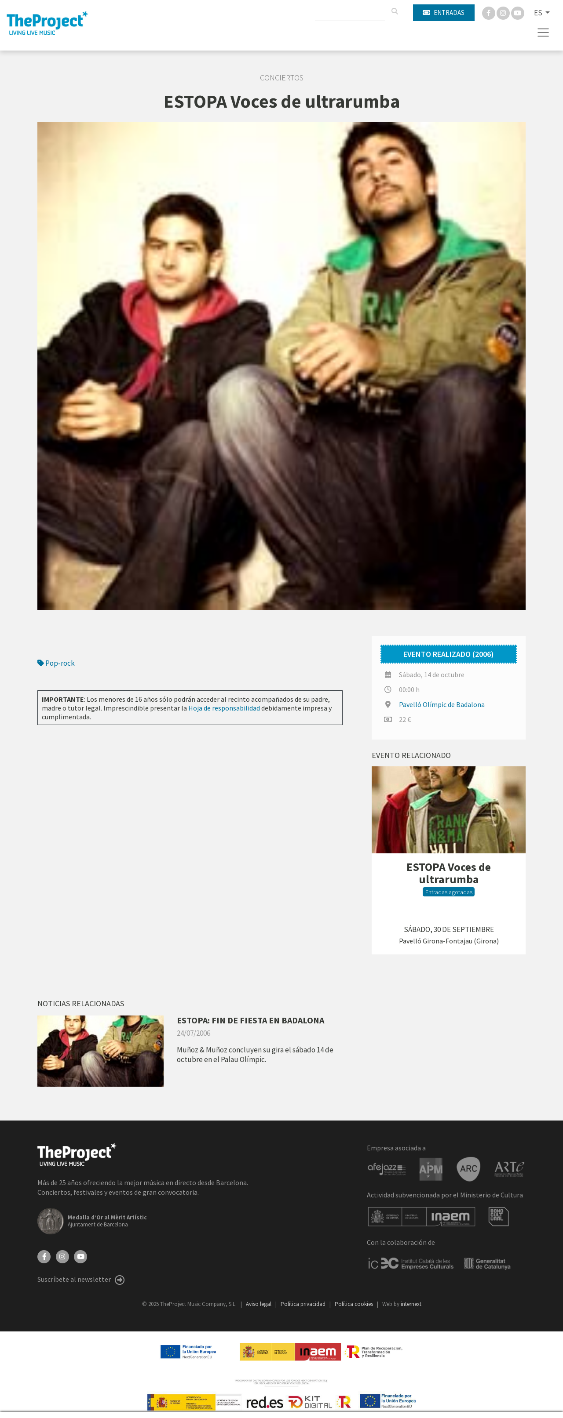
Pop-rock (56, 663)
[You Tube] (517, 12)
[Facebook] (489, 12)
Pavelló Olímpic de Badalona (442, 704)
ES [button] (539, 13)
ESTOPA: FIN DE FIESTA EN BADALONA (250, 1020)
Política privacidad (304, 1304)
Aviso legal (259, 1304)
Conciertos (281, 78)
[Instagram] (504, 12)
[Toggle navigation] (543, 32)
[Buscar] (395, 11)
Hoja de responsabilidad (224, 708)
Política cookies (354, 1304)
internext (411, 1304)
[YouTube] (80, 1255)
